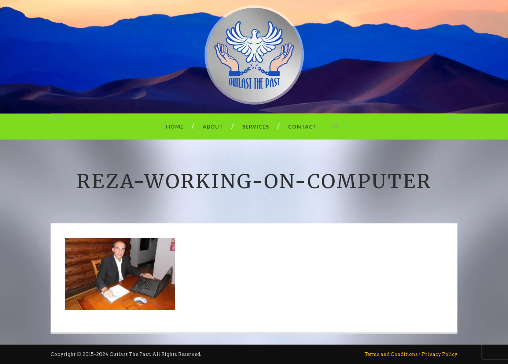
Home (175, 126)
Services (255, 126)
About (213, 126)
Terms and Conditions (391, 354)
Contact (302, 126)
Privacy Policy (439, 354)
